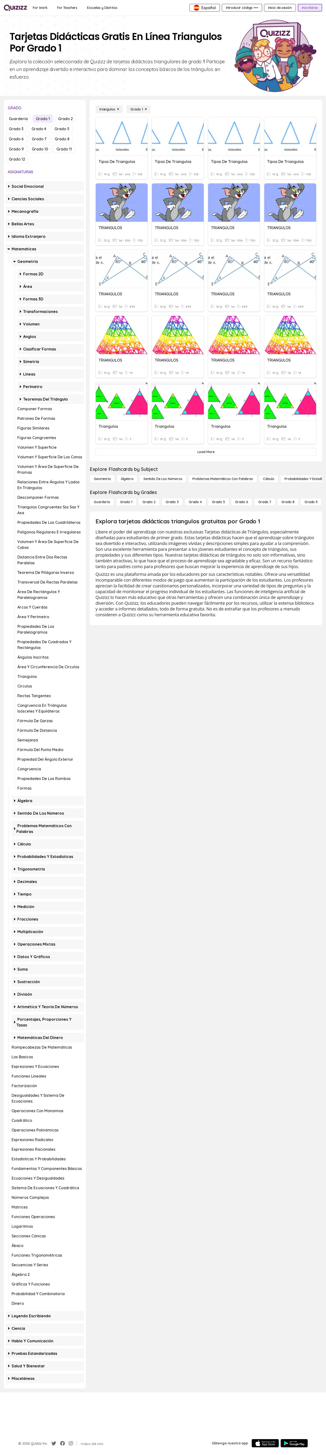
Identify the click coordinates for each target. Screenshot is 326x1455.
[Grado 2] (149, 502)
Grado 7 (39, 138)
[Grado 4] (195, 502)
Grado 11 (64, 149)
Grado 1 (43, 118)
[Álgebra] (127, 479)
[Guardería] (102, 502)
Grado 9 (16, 149)
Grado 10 (40, 149)
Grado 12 (17, 159)
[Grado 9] (311, 502)
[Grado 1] (138, 109)
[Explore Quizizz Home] (15, 8)
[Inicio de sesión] (280, 8)
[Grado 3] (172, 502)
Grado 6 (16, 138)
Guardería (18, 118)
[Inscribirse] (310, 8)
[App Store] (265, 1443)
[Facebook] (62, 1443)
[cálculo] (268, 479)
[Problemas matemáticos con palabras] (222, 479)
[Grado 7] (264, 502)
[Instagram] (71, 1443)
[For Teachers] (67, 8)
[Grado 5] (218, 502)
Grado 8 (62, 138)
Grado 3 (16, 128)
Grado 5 (61, 128)
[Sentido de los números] (162, 479)
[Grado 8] (288, 502)
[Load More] (205, 452)
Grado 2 (65, 118)
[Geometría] (102, 479)
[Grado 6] (241, 502)
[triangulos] (109, 109)
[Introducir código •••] (242, 8)
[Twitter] (53, 1443)
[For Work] (40, 8)
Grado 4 (39, 128)
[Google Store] (294, 1443)
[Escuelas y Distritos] (102, 8)
